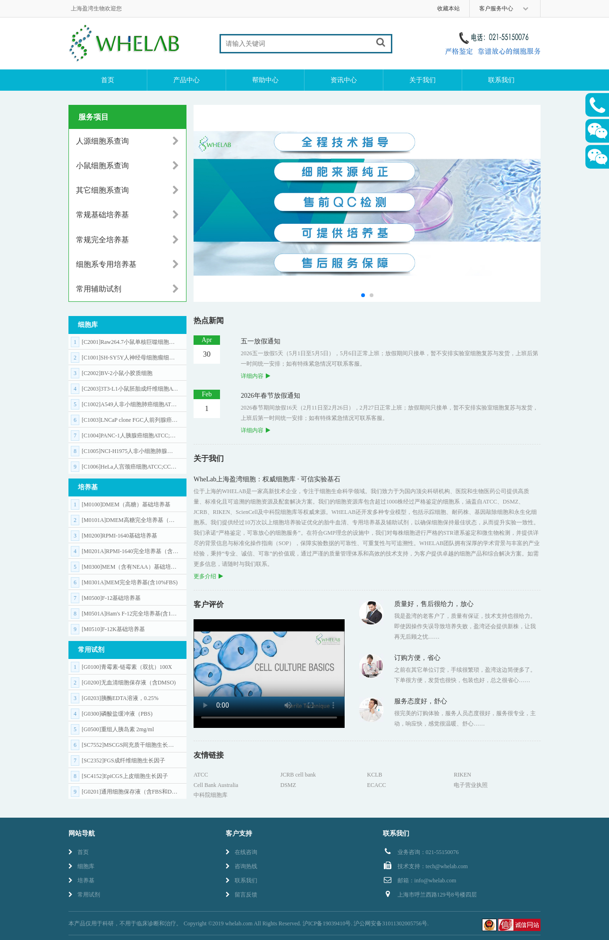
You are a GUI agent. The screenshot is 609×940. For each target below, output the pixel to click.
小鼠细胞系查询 (127, 166)
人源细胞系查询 (127, 141)
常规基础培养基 (127, 215)
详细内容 (255, 376)
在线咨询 (241, 852)
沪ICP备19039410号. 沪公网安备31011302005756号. (366, 923)
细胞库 (81, 866)
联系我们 (501, 80)
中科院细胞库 (211, 795)
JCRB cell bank (298, 774)
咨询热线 (241, 866)
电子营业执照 (471, 785)
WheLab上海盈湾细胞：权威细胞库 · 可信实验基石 (267, 479)
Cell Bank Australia (216, 785)
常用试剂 (84, 894)
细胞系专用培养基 (127, 264)
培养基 (81, 880)
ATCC (201, 774)
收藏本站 (448, 8)
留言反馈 (241, 894)
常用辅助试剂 (127, 289)
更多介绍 (208, 576)
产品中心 (186, 80)
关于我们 (422, 80)
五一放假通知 (260, 341)
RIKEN (462, 774)
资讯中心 (343, 80)
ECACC (376, 785)
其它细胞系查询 (127, 190)
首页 (107, 80)
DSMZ (288, 785)
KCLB (374, 774)
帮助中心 (265, 80)
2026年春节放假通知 (270, 395)
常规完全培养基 (127, 240)
